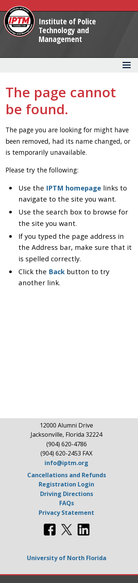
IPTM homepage (73, 187)
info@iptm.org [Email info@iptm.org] (66, 463)
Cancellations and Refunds (66, 475)
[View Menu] (126, 65)
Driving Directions (66, 494)
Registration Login (66, 484)
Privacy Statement (66, 513)
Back (57, 271)
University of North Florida (66, 558)
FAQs (66, 503)
